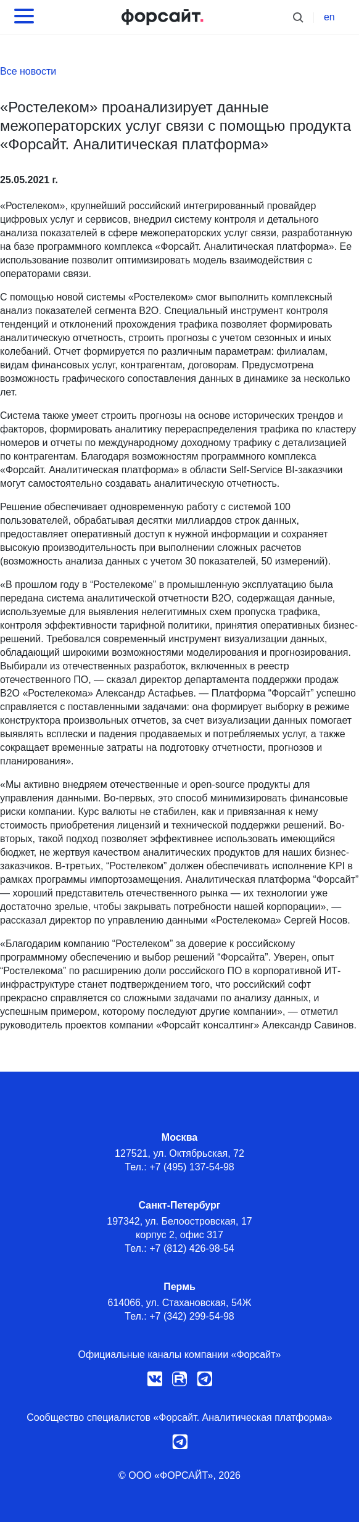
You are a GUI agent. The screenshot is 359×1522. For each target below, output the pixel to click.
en (329, 17)
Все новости (28, 71)
